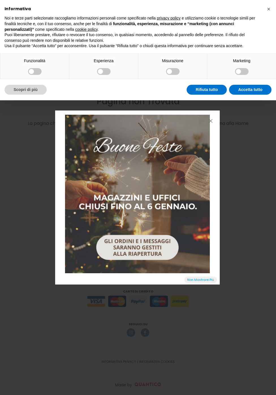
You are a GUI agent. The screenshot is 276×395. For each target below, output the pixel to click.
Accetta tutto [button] (250, 89)
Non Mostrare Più (200, 279)
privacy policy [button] (169, 18)
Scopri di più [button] (26, 89)
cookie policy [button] (86, 29)
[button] (268, 9)
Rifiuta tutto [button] (207, 89)
